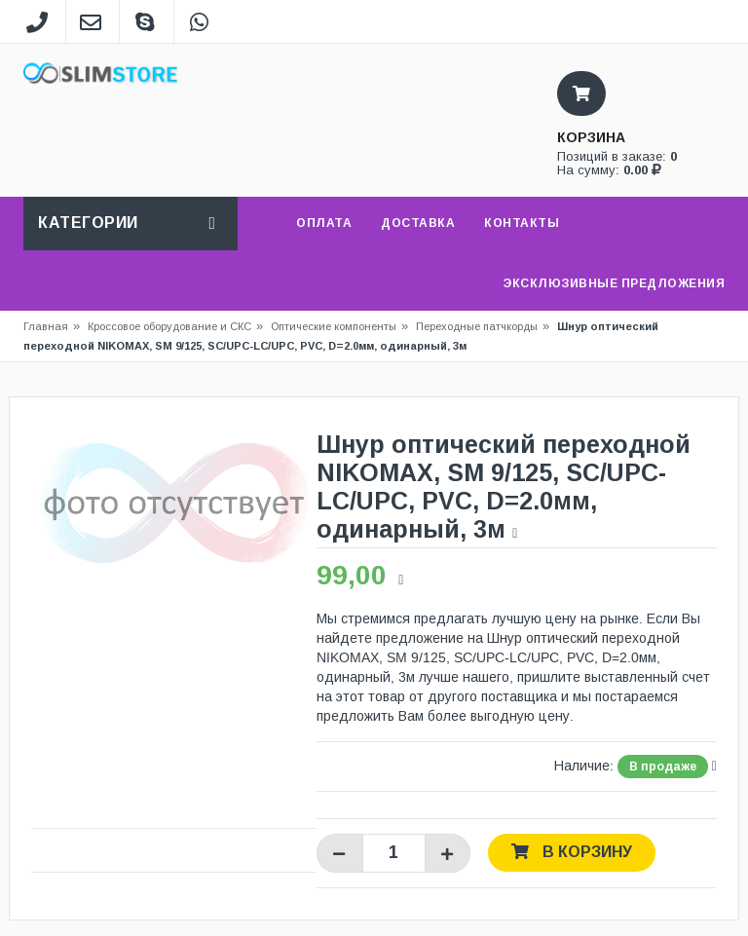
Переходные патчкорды (477, 326)
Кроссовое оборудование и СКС (175, 326)
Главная (45, 326)
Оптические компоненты (333, 326)
